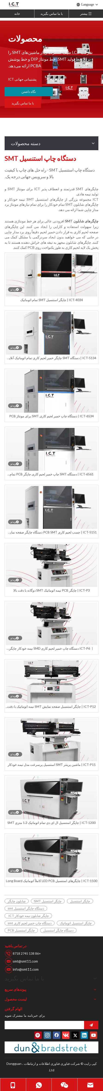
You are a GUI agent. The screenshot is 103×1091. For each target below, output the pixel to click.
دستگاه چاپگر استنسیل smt (26, 908)
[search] (59, 1025)
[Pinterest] (38, 1035)
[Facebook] (56, 1035)
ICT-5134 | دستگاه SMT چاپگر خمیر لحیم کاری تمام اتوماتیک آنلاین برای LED (51, 358)
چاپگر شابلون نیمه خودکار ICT (28, 916)
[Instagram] (47, 1035)
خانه (17, 14)
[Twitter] (75, 1035)
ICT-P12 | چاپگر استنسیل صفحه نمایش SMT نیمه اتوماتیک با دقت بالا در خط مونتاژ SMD (51, 706)
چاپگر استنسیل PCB (21, 930)
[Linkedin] (84, 1035)
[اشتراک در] (91, 1025)
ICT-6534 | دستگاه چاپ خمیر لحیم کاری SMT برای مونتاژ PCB (51, 416)
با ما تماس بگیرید (51, 14)
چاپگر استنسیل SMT (48, 901)
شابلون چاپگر (17, 901)
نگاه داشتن (28, 92)
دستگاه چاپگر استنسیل (58, 930)
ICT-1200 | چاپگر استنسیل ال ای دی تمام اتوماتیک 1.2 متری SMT (51, 823)
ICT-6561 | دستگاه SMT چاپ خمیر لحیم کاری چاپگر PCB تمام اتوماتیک (52, 474)
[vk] (66, 1035)
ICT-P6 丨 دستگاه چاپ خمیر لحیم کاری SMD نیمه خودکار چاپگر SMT (51, 648)
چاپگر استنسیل (80, 901)
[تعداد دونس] (51, 1047)
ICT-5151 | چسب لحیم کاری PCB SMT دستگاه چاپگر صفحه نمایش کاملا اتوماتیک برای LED (51, 532)
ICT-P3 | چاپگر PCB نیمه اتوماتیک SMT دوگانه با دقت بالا (51, 590)
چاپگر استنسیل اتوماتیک (76, 923)
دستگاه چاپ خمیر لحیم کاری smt (30, 923)
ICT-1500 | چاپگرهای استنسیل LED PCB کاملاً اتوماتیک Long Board (51, 881)
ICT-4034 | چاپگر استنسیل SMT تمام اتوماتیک (51, 300)
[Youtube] (93, 1035)
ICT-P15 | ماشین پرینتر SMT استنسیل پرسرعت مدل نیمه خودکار (52, 765)
